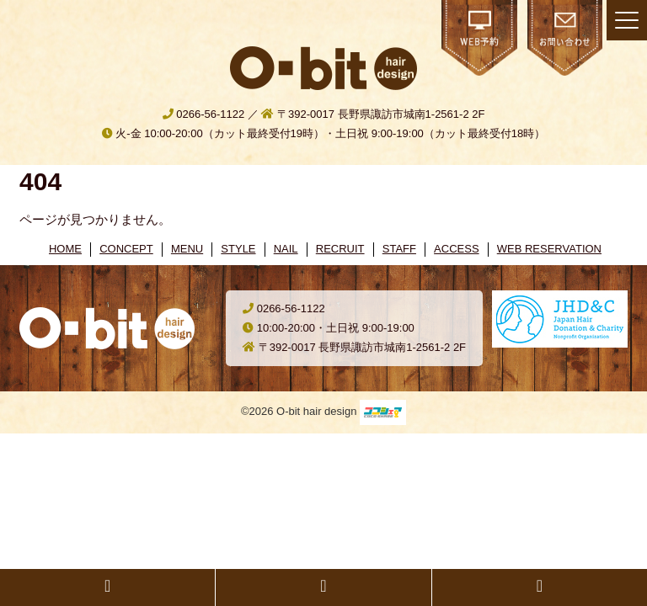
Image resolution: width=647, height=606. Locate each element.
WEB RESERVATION (549, 248)
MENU (187, 248)
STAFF (399, 248)
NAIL (286, 248)
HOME (65, 248)
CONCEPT (126, 248)
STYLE (238, 248)
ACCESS (456, 248)
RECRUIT (340, 248)
